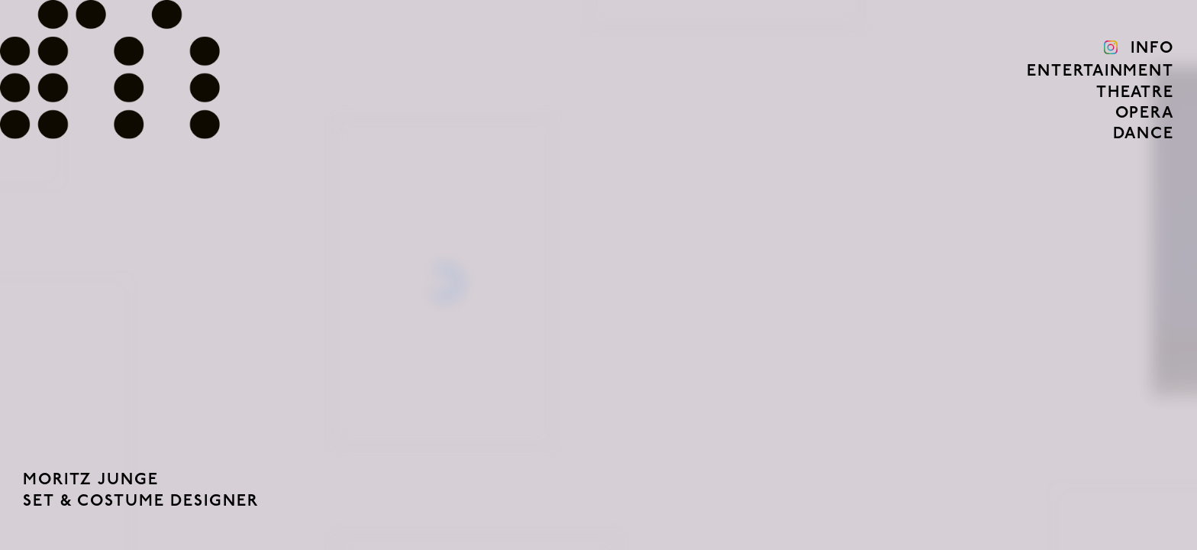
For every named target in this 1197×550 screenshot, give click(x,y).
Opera (1144, 113)
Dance (1143, 134)
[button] (149, 275)
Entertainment (1100, 71)
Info (1152, 48)
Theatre (1135, 93)
